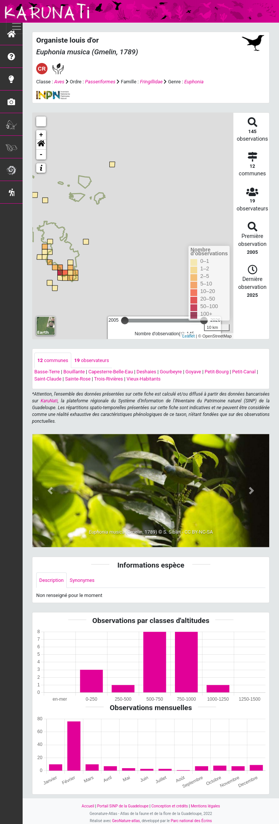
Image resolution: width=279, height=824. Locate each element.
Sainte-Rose (77, 379)
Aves (59, 81)
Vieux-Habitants (144, 379)
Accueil (87, 806)
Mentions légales (205, 806)
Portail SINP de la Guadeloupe (122, 806)
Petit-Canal (244, 371)
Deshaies (146, 371)
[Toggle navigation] (16, 26)
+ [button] (41, 135)
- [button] (41, 154)
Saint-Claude (47, 379)
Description (51, 580)
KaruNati (49, 401)
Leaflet (188, 336)
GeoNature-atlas (126, 820)
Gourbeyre (171, 371)
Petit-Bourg (217, 371)
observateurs (91, 360)
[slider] (125, 320)
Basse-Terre (47, 371)
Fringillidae (151, 81)
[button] (41, 145)
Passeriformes (100, 81)
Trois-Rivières (108, 379)
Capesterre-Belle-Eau (110, 371)
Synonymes (82, 580)
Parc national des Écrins (191, 820)
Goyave (193, 371)
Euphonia (194, 81)
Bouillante (74, 371)
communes (52, 360)
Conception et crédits (169, 806)
